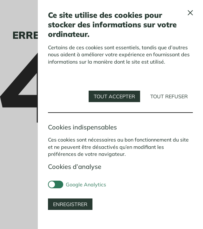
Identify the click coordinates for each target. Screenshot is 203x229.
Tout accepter (114, 96)
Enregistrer (70, 204)
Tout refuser (169, 96)
